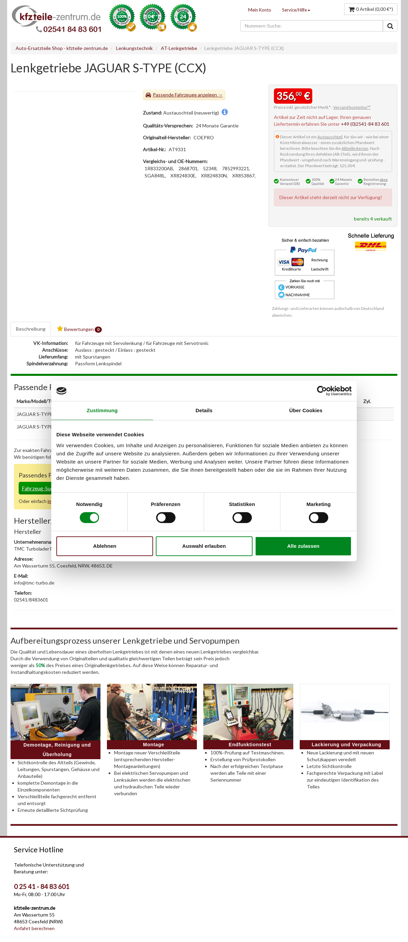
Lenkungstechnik (134, 48)
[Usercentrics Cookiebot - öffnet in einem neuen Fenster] (322, 391)
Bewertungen (79, 329)
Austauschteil (329, 136)
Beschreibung (30, 329)
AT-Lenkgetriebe (179, 48)
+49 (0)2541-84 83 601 (365, 124)
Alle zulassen (303, 546)
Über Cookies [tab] (305, 410)
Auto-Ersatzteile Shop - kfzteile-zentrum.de (62, 48)
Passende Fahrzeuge (175, 95)
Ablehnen (104, 546)
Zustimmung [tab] (102, 410)
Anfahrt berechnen (34, 928)
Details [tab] (204, 410)
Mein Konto (259, 10)
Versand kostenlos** (352, 107)
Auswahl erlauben (204, 546)
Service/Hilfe (296, 10)
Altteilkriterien (354, 148)
